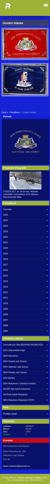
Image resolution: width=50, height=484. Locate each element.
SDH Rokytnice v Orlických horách (19, 383)
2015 (5, 276)
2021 (5, 242)
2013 (5, 287)
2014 (5, 281)
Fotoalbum (14, 112)
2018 (5, 259)
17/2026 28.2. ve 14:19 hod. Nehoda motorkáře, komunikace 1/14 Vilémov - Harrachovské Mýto (21, 194)
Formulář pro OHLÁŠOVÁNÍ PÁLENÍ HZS (23, 345)
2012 (5, 292)
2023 (5, 231)
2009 (5, 309)
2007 (5, 320)
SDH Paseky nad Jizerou (15, 372)
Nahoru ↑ (39, 480)
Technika (7, 209)
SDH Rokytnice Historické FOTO (18, 400)
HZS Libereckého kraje (14, 350)
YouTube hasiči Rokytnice (15, 394)
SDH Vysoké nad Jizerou (15, 361)
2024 (5, 226)
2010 (5, 303)
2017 (5, 265)
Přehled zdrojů (10, 414)
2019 (5, 253)
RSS (45, 478)
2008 (5, 314)
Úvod (3, 112)
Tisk (8, 480)
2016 (5, 270)
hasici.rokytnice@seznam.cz (16, 466)
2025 (5, 220)
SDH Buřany (9, 378)
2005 (5, 331)
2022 (5, 237)
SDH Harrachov (10, 356)
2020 (5, 248)
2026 (5, 215)
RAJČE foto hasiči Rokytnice (16, 389)
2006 (5, 325)
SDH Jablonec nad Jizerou (15, 367)
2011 (5, 298)
